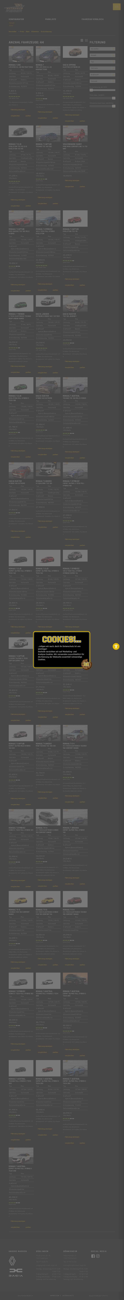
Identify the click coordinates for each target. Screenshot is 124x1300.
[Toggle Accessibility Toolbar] (116, 646)
